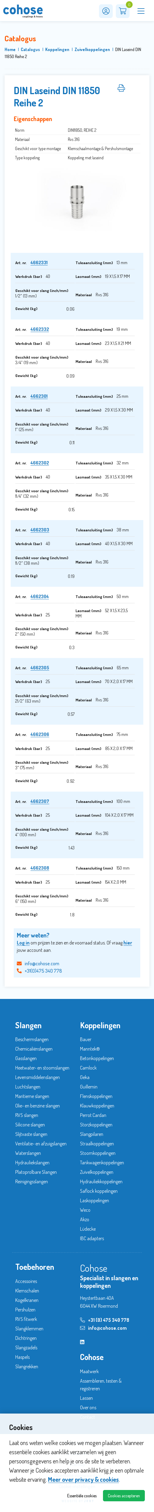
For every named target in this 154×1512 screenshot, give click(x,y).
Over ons (88, 1407)
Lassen (86, 1398)
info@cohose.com (38, 963)
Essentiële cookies (82, 1495)
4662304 (40, 596)
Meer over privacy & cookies (83, 1479)
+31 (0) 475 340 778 (104, 1320)
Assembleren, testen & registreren (101, 1385)
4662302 (40, 463)
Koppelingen (57, 49)
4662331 (39, 262)
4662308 (40, 868)
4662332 (40, 329)
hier (127, 943)
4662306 (40, 734)
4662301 (39, 396)
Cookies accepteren (124, 1495)
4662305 (40, 668)
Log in (23, 943)
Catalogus (30, 49)
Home (10, 49)
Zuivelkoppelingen (92, 49)
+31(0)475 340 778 (39, 971)
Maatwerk (89, 1371)
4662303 (40, 530)
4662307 (40, 801)
